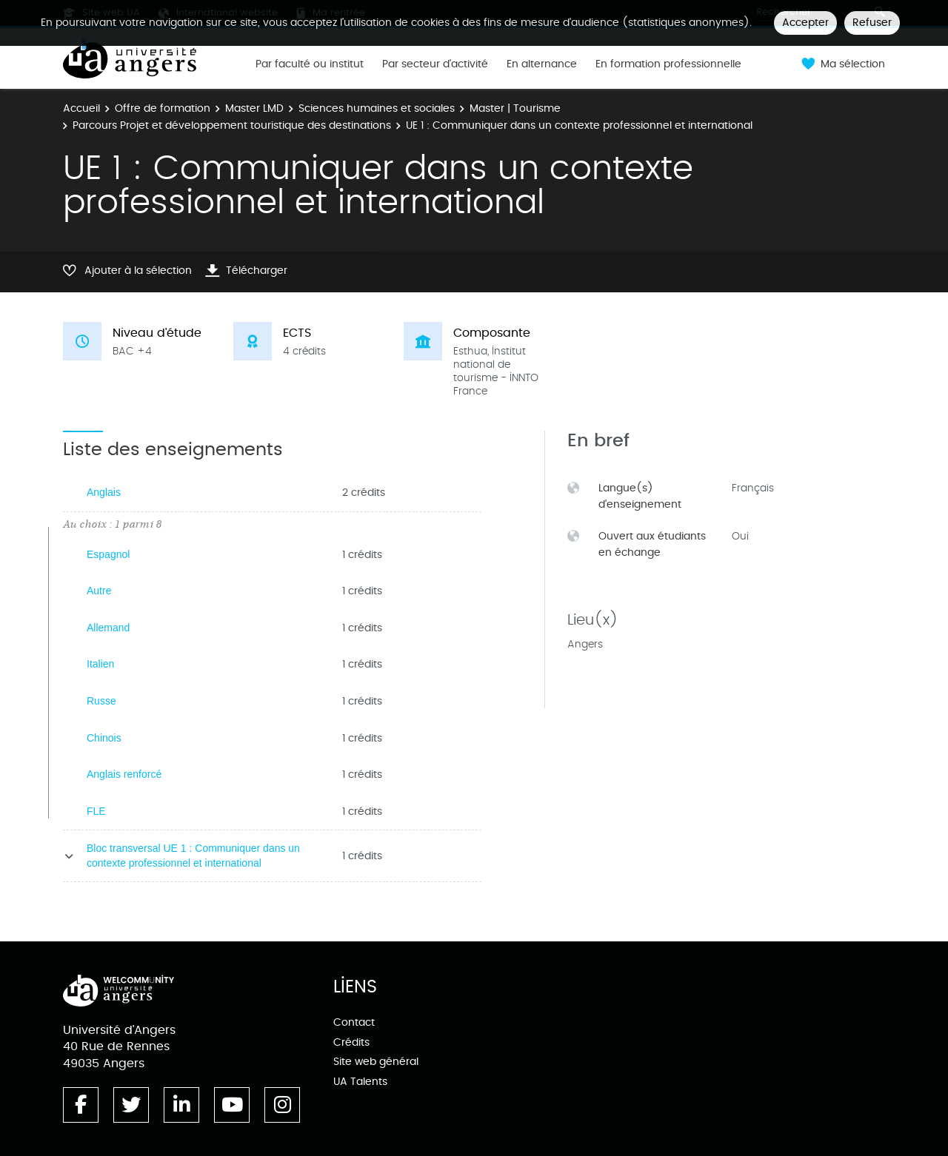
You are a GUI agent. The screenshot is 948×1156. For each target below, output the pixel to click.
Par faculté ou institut (310, 64)
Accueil (81, 108)
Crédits (351, 1042)
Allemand (108, 628)
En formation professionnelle (668, 64)
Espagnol (108, 554)
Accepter (805, 22)
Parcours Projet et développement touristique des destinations (232, 125)
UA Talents (360, 1081)
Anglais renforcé (124, 774)
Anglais (104, 492)
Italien (100, 664)
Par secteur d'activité (435, 64)
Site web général (375, 1061)
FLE (96, 811)
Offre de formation (162, 108)
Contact (354, 1022)
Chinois (104, 738)
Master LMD (254, 108)
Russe (101, 701)
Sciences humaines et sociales (376, 108)
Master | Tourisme (515, 108)
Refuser (872, 22)
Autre (99, 591)
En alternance (542, 64)
